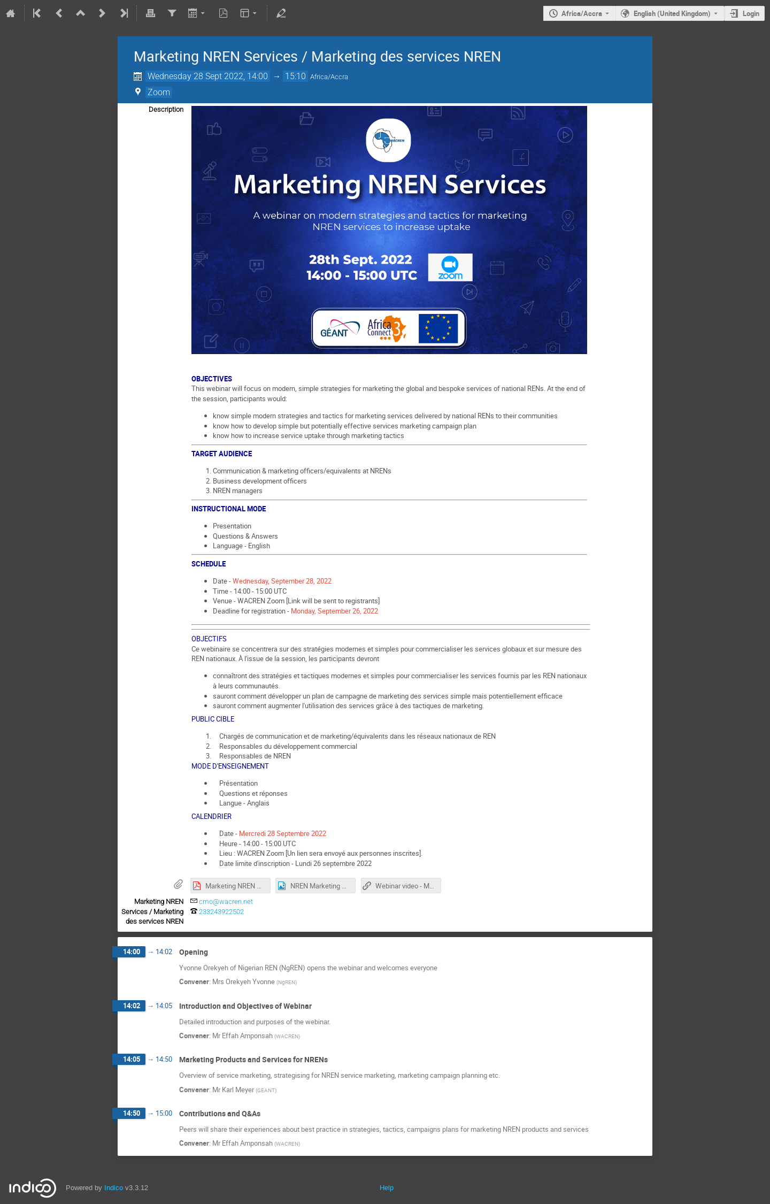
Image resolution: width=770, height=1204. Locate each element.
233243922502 (221, 912)
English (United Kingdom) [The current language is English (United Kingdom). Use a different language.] (672, 13)
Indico (113, 1187)
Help (387, 1187)
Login (751, 13)
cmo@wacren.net (226, 902)
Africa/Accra (581, 13)
